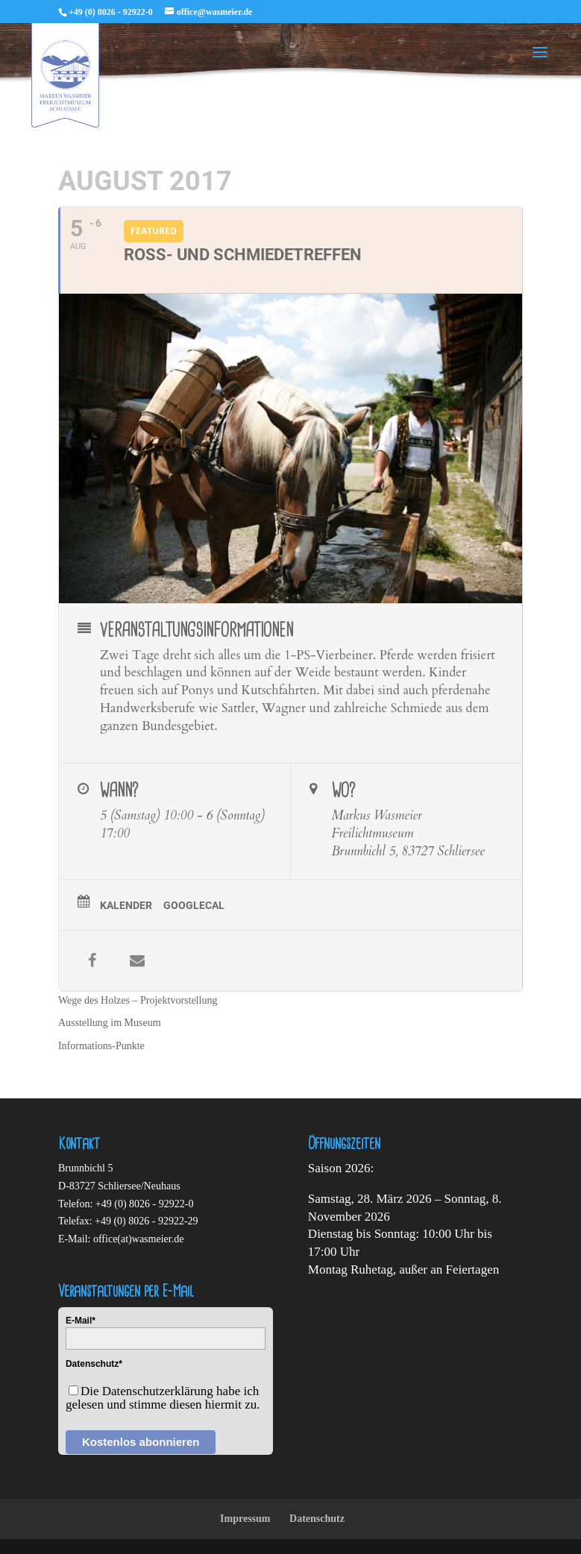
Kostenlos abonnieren (141, 1441)
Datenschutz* (94, 1364)
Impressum (245, 1518)
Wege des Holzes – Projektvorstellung (138, 1000)
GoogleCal (193, 905)
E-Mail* (80, 1320)
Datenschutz (317, 1518)
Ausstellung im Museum (109, 1022)
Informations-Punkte (101, 1045)
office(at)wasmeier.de (138, 1239)
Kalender (126, 905)
